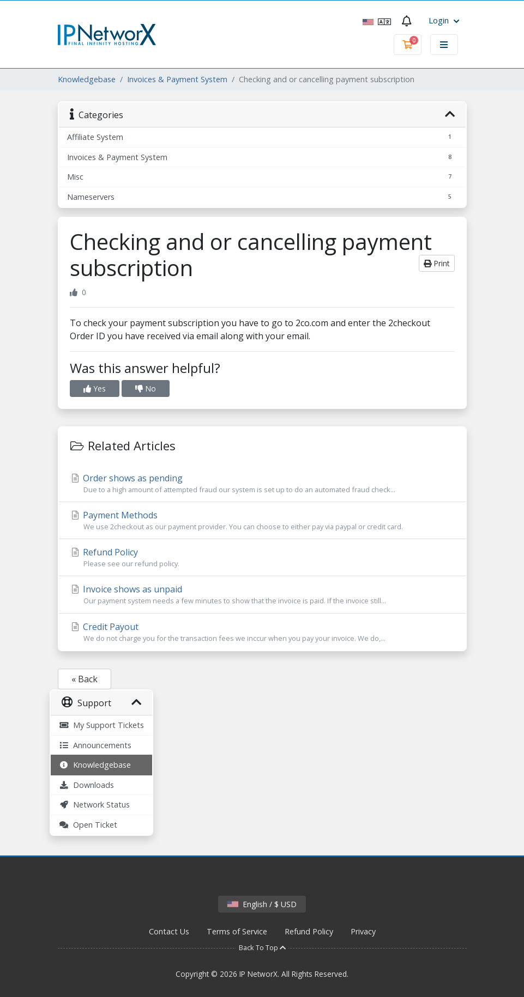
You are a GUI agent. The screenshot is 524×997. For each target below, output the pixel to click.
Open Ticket (88, 824)
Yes (94, 388)
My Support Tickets (101, 725)
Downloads (86, 785)
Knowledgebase (87, 79)
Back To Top (262, 947)
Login (444, 20)
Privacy (363, 931)
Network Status (94, 804)
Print (437, 263)
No (145, 388)
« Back (84, 679)
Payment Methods (262, 520)
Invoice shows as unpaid (262, 594)
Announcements (95, 745)
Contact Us (169, 931)
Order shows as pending (262, 483)
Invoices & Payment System (177, 79)
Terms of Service (237, 931)
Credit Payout (262, 632)
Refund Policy (262, 557)
